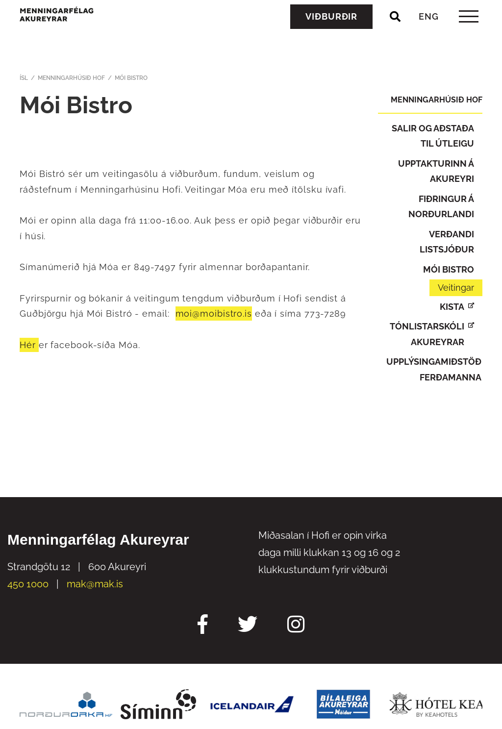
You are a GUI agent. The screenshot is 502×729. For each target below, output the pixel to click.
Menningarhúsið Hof (71, 78)
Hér (29, 345)
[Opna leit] (395, 39)
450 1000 (28, 584)
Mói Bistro (131, 78)
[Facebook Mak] (203, 625)
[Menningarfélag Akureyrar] (86, 35)
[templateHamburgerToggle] (468, 38)
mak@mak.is (95, 584)
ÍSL (24, 78)
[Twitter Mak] (247, 625)
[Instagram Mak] (295, 625)
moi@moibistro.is (214, 313)
